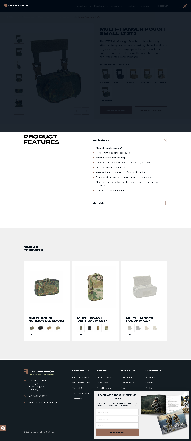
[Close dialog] (185, 394)
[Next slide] (85, 111)
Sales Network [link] (104, 388)
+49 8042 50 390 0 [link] (38, 396)
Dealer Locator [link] (104, 377)
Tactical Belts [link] (78, 388)
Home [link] (18, 17)
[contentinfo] (95, 65)
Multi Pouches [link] (63, 17)
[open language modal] (185, 6)
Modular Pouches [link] (46, 17)
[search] (178, 6)
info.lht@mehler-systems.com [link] (43, 402)
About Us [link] (150, 377)
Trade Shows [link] (127, 383)
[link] (16, 6)
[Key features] (129, 154)
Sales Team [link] (102, 383)
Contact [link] (149, 388)
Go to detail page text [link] (47, 312)
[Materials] (129, 220)
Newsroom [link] (126, 377)
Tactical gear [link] (29, 17)
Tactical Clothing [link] (80, 393)
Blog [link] (123, 388)
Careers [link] (149, 383)
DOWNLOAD (117, 432)
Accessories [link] (77, 399)
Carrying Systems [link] (80, 377)
